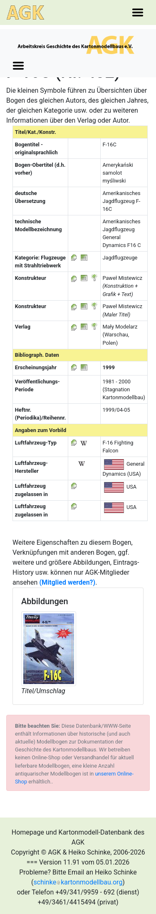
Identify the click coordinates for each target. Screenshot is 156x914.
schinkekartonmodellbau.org (78, 882)
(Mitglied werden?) (67, 582)
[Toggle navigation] (137, 12)
